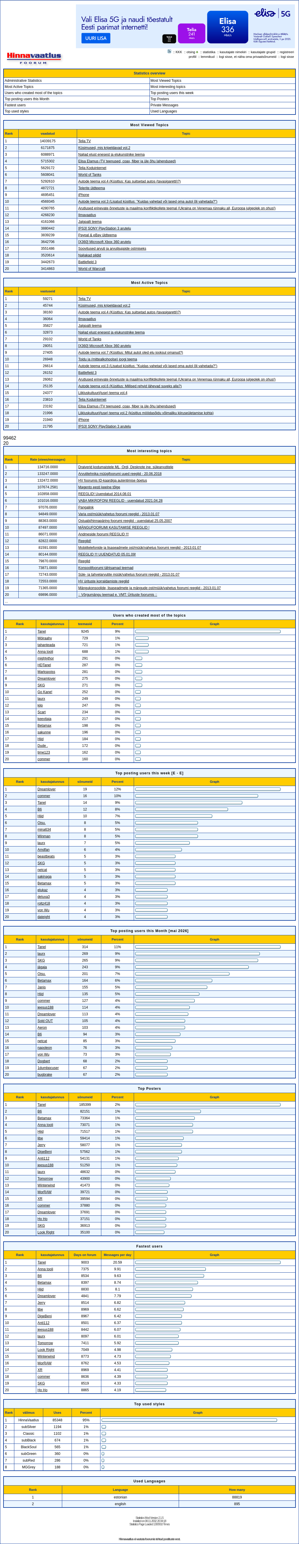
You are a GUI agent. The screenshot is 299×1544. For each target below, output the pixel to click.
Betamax (44, 726)
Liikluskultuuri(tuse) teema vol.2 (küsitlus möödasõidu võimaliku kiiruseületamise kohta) (146, 413)
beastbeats (46, 856)
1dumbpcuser (48, 1068)
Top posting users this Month (27, 99)
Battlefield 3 (87, 262)
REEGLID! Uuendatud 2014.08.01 (104, 494)
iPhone (83, 195)
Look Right (45, 1232)
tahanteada (46, 645)
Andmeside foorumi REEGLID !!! (103, 534)
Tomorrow (45, 1179)
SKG (41, 685)
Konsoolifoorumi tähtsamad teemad (105, 568)
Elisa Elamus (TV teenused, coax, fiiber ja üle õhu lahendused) (127, 161)
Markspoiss (46, 672)
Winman (43, 836)
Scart (41, 712)
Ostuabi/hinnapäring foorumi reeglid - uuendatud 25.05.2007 (125, 521)
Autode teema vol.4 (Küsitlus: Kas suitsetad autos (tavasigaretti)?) (129, 181)
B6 (39, 809)
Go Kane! (44, 692)
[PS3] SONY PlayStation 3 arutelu (104, 228)
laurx (41, 699)
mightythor (45, 658)
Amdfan (43, 850)
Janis (41, 987)
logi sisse (287, 56)
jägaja (42, 967)
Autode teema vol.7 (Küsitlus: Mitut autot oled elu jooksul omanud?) (130, 353)
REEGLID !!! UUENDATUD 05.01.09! (107, 554)
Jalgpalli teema (90, 222)
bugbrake (44, 1075)
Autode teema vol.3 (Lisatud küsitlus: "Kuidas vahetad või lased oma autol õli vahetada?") (147, 201)
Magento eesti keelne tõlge (99, 487)
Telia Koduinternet (92, 168)
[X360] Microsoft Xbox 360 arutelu (104, 242)
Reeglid (84, 561)
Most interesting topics (168, 87)
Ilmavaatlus (87, 215)
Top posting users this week (172, 93)
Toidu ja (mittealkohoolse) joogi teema (107, 359)
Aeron (42, 1028)
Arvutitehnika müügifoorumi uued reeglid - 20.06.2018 (120, 474)
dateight (43, 917)
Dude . (42, 746)
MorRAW (44, 1192)
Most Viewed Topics (166, 81)
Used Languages (164, 111)
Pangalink (86, 507)
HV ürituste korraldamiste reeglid (103, 581)
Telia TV (84, 141)
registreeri (287, 52)
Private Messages (164, 105)
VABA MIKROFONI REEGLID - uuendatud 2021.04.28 (120, 501)
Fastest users (15, 105)
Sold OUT (45, 1021)
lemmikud (208, 56)
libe (40, 1138)
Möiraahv (44, 638)
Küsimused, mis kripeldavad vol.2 (104, 148)
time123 (43, 752)
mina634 (44, 829)
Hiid (40, 739)
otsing (191, 52)
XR (39, 1199)
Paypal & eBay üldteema (97, 235)
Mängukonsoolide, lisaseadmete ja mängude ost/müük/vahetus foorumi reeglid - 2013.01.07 (149, 588)
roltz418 (43, 903)
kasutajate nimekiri (233, 52)
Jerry (41, 1145)
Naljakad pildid (89, 255)
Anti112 (43, 1158)
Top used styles (17, 111)
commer (43, 759)
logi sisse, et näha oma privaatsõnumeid (247, 56)
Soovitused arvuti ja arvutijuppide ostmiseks (112, 249)
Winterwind (46, 1185)
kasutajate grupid (263, 52)
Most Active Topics (19, 87)
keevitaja (44, 719)
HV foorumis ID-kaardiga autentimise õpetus (112, 480)
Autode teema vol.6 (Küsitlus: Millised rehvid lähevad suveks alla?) (130, 386)
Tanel (41, 631)
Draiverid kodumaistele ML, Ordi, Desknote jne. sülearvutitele (125, 467)
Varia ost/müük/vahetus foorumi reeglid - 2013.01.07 (118, 514)
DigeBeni (44, 1152)
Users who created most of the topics (33, 93)
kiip (40, 705)
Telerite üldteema (91, 188)
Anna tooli (45, 652)
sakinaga (44, 877)
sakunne (44, 732)
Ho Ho (42, 1219)
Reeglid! (84, 541)
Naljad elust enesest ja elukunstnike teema (111, 154)
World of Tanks (89, 175)
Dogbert (43, 1061)
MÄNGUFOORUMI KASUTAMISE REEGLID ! (114, 527)
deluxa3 (43, 897)
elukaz (42, 890)
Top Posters (160, 99)
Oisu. (41, 823)
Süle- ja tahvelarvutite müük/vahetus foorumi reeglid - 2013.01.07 (129, 575)
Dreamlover (46, 678)
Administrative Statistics (23, 81)
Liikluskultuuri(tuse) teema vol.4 (102, 393)
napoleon (44, 1048)
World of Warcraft (91, 269)
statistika (209, 52)
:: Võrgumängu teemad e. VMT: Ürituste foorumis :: (117, 595)
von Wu (43, 910)
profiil (192, 56)
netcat (42, 870)
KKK (179, 52)
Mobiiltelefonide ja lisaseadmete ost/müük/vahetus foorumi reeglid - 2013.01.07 (139, 548)
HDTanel (44, 665)
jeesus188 (45, 1007)
